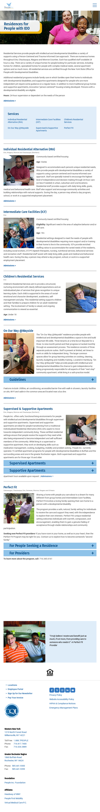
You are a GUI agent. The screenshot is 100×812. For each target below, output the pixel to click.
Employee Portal (15, 689)
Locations (12, 685)
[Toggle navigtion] (94, 5)
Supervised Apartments (28, 463)
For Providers (19, 553)
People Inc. (8, 6)
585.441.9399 (18, 769)
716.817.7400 (20, 744)
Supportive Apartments (27, 470)
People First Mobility (14, 798)
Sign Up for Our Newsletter (20, 693)
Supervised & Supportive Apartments (47, 129)
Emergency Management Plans (63, 708)
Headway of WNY (12, 794)
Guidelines (18, 379)
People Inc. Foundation (15, 782)
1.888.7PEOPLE (21, 740)
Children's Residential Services (73, 120)
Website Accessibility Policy (61, 699)
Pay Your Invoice (15, 697)
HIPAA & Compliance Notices (62, 703)
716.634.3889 (20, 747)
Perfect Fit (68, 128)
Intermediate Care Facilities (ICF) (48, 120)
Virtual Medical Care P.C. (16, 802)
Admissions (46, 476)
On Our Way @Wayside (18, 128)
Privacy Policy (55, 695)
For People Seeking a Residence (34, 545)
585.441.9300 (18, 766)
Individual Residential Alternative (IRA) (17, 120)
